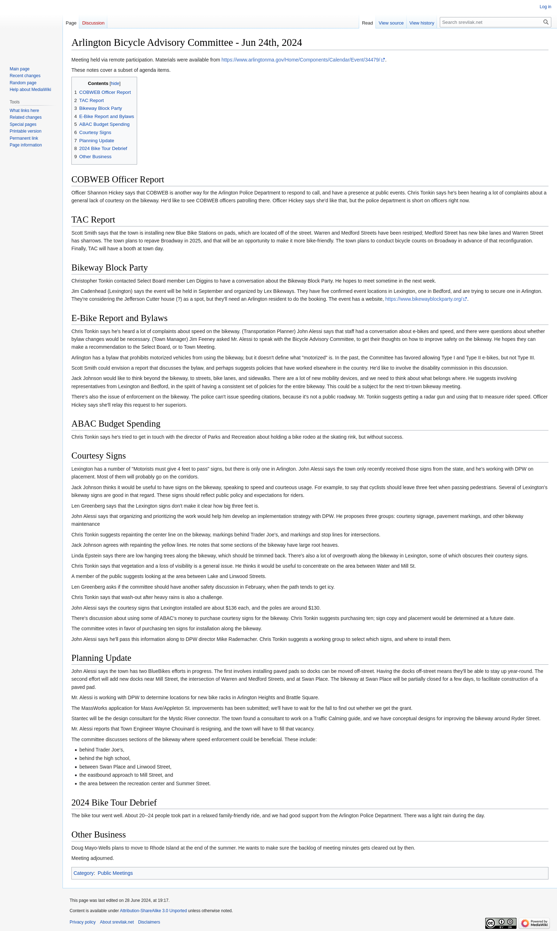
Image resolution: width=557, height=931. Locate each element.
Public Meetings (115, 873)
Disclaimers (149, 922)
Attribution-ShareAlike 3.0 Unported (153, 910)
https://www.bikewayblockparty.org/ (423, 299)
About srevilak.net (117, 922)
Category (84, 873)
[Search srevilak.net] (495, 22)
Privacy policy (83, 922)
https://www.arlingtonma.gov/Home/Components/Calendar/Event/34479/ (301, 60)
